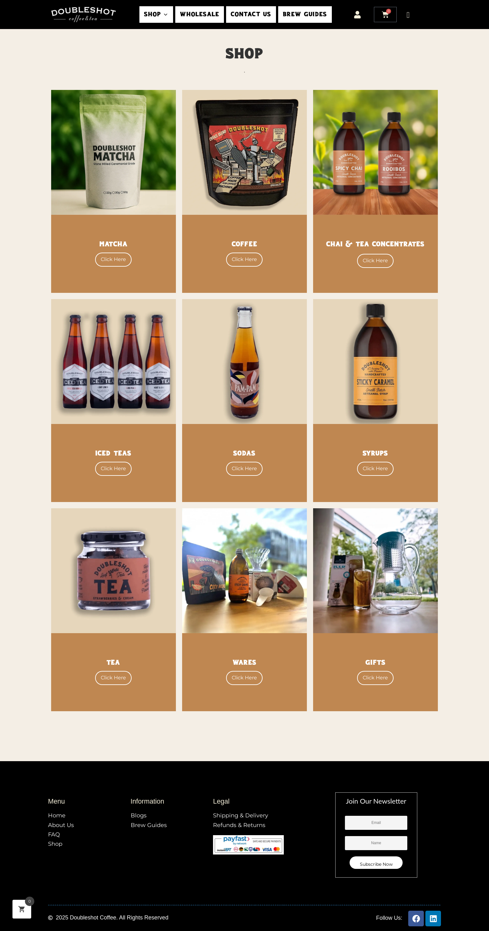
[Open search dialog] (408, 14)
